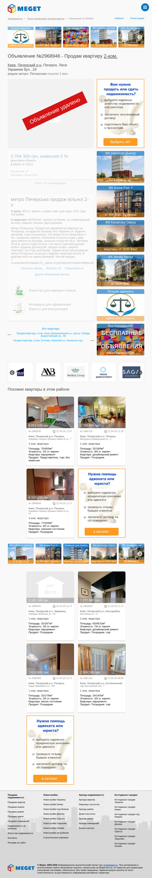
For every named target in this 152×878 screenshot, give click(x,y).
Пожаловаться (74, 268)
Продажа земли (16, 816)
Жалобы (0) (53, 268)
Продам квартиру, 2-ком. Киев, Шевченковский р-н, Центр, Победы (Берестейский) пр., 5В (53, 334)
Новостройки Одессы (54, 818)
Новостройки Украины (54, 799)
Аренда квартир (87, 799)
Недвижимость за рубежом (17, 827)
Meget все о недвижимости (21, 868)
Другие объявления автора (52, 274)
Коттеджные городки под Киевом (127, 815)
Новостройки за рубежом (56, 833)
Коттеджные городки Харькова (125, 837)
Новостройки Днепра (54, 814)
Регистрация (137, 18)
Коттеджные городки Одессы (125, 830)
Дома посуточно (87, 814)
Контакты (12, 838)
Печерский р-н (29, 65)
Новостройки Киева (53, 804)
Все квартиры (51, 328)
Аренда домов (86, 809)
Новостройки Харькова (54, 823)
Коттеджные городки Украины (125, 800)
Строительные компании (55, 837)
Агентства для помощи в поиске (52, 290)
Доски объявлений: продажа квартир (46, 18)
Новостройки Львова (53, 828)
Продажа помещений (18, 821)
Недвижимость (15, 18)
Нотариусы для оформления (50, 304)
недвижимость (59, 183)
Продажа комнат (16, 807)
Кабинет (119, 18)
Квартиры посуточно (89, 804)
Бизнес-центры (86, 828)
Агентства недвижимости (20, 833)
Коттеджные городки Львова (125, 844)
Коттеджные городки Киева (125, 808)
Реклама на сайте (17, 842)
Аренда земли (86, 818)
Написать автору (32, 268)
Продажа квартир (16, 802)
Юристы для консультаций (48, 309)
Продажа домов (16, 811)
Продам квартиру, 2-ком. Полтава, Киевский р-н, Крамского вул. (48, 340)
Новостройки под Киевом (56, 809)
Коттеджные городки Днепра (125, 822)
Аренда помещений (89, 823)
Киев (12, 65)
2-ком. (111, 56)
